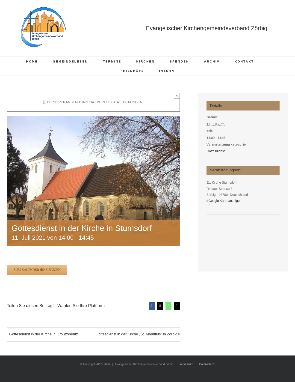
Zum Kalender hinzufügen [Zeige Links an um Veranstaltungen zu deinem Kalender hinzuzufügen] (37, 270)
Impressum (186, 364)
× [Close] (177, 96)
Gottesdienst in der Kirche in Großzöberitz (43, 334)
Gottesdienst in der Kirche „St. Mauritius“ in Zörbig (136, 334)
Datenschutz (207, 364)
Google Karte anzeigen (224, 201)
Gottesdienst (215, 151)
